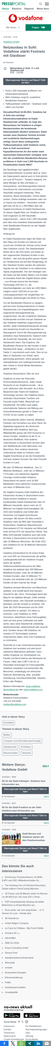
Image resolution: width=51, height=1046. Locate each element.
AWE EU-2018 (12, 943)
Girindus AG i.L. (12, 933)
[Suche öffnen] (40, 4)
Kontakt (7, 1029)
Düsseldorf (8, 722)
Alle (45, 766)
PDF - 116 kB (24, 70)
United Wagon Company (17, 923)
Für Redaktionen (33, 1026)
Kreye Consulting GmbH (16, 948)
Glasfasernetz (10, 747)
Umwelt (8, 967)
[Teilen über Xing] (30, 1043)
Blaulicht (16, 9)
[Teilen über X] (13, 1043)
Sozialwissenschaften (15, 987)
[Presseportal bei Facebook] (18, 1022)
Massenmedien (10, 753)
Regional (29, 9)
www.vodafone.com (33, 689)
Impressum (9, 1026)
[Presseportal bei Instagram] (26, 1021)
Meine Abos (43, 9)
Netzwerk (26, 753)
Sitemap (29, 1036)
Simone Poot (11, 953)
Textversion (9, 1033)
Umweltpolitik (11, 992)
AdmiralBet (10, 938)
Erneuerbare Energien (15, 972)
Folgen (38, 27)
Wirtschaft (10, 963)
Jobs (27, 1033)
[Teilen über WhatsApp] (21, 1043)
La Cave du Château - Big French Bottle (24, 928)
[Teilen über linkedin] (38, 1043)
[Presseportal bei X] (22, 1022)
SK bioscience (12, 918)
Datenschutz (10, 1036)
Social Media (31, 1039)
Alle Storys (13, 27)
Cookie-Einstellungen (14, 1039)
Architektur (26, 747)
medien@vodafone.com (14, 704)
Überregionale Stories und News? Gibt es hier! (25, 81)
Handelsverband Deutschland (19, 958)
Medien (6, 735)
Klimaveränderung (14, 977)
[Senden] (47, 1043)
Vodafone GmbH (11, 42)
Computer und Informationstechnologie (22, 741)
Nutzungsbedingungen (36, 1029)
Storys (5, 9)
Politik (8, 982)
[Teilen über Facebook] (4, 1043)
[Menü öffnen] (47, 4)
